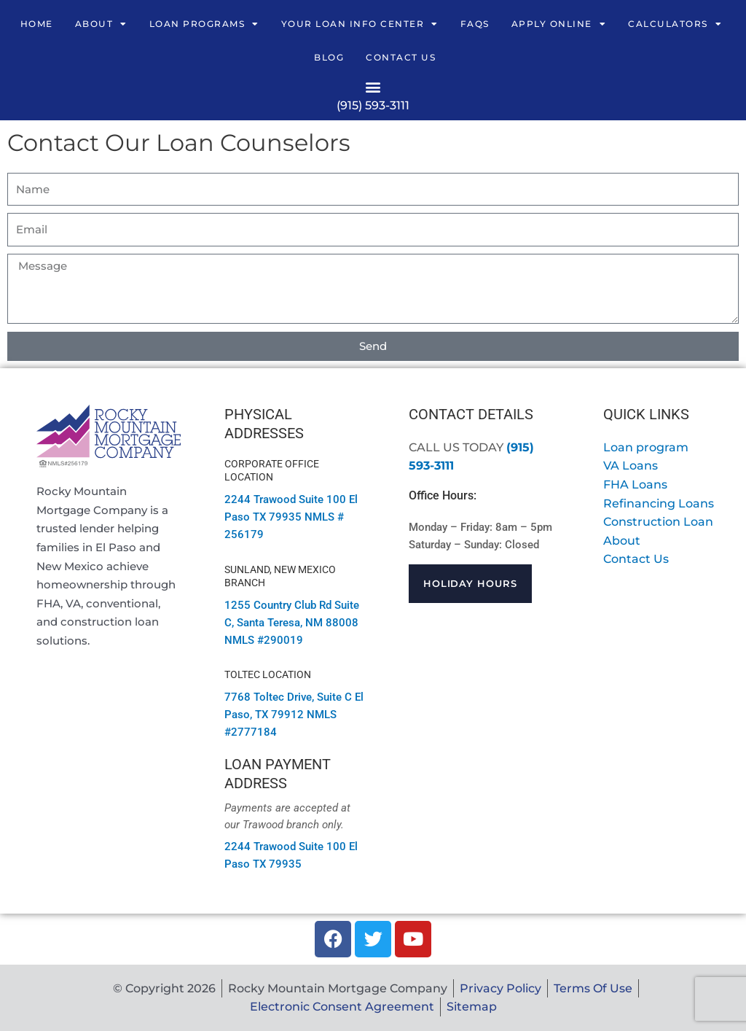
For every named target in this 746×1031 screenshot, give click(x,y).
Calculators (675, 24)
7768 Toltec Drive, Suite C (288, 697)
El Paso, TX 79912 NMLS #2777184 (294, 714)
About (101, 24)
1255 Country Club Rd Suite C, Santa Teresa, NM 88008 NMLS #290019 (291, 623)
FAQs (475, 23)
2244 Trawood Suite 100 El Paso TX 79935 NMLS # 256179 (291, 517)
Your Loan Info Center (360, 24)
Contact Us (401, 57)
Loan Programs (204, 24)
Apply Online (559, 24)
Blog (329, 57)
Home (36, 23)
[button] (373, 86)
